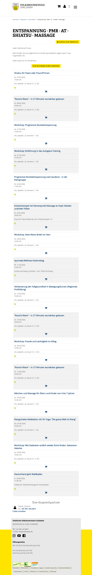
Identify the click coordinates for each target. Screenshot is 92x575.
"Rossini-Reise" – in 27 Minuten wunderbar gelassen (39, 99)
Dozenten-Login (37, 568)
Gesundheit (31, 19)
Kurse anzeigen (46, 66)
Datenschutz (43, 571)
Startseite (16, 19)
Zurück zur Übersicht (67, 42)
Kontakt (16, 568)
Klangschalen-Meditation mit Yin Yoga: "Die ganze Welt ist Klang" (45, 419)
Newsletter (25, 568)
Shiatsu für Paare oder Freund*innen (32, 73)
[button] (64, 7)
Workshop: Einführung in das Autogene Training (37, 151)
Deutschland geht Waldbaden (28, 474)
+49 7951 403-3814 (28, 509)
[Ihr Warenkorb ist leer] (59, 7)
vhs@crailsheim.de (25, 532)
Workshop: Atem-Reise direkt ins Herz (32, 234)
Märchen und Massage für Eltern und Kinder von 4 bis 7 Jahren (44, 393)
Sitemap (53, 571)
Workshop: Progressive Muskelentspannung (35, 125)
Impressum (18, 571)
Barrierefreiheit (65, 568)
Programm (23, 19)
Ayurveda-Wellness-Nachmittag (29, 260)
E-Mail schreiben (19, 511)
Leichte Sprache (51, 568)
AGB (26, 571)
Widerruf (33, 571)
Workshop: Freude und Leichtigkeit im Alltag (35, 341)
